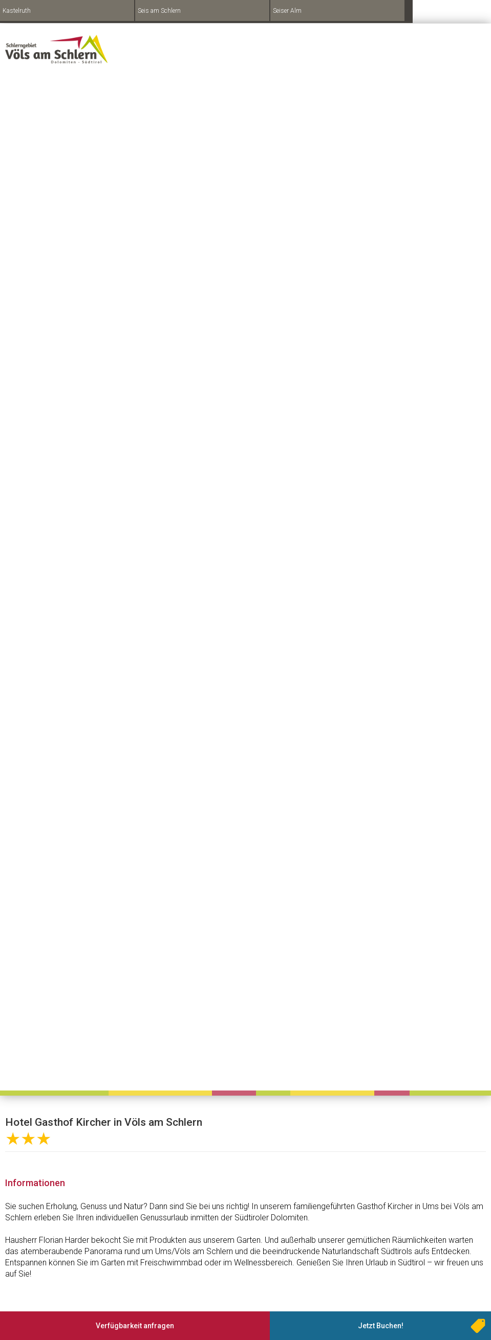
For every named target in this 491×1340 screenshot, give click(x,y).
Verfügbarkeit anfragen (135, 1326)
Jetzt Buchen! (380, 1326)
